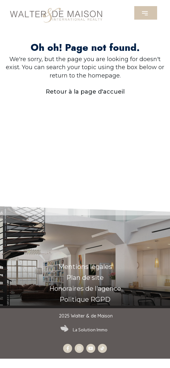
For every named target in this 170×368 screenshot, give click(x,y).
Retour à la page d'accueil (85, 91)
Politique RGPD (85, 299)
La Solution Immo (90, 330)
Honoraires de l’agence (85, 288)
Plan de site (85, 277)
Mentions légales (85, 267)
